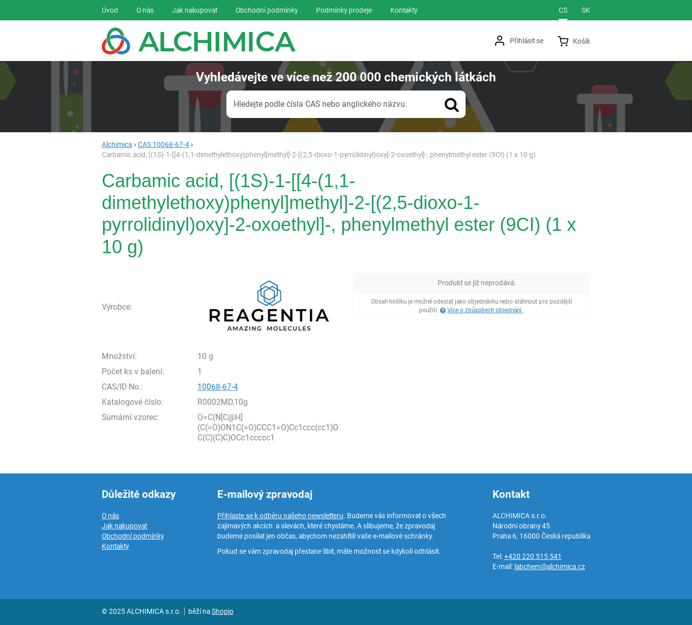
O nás (110, 516)
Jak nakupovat (124, 526)
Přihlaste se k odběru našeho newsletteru (280, 516)
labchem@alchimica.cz (549, 566)
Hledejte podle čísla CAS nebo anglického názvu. (320, 104)
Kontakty (115, 546)
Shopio (223, 611)
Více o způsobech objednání (485, 310)
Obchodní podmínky (133, 536)
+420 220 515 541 (533, 556)
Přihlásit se (526, 41)
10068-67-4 (217, 387)
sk (586, 10)
